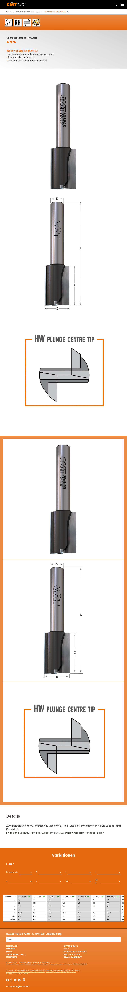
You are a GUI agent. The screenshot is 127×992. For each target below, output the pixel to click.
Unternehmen (71, 946)
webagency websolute (17, 986)
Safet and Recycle (16, 954)
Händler (10, 948)
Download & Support (75, 951)
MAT (68, 881)
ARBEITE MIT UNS (72, 954)
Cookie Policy (18, 973)
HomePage (11, 946)
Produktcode (12, 872)
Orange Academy (73, 957)
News (66, 948)
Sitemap (25, 973)
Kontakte (11, 957)
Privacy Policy (9, 973)
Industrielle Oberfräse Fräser (28, 12)
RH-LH (96, 881)
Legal (9, 951)
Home (8, 12)
